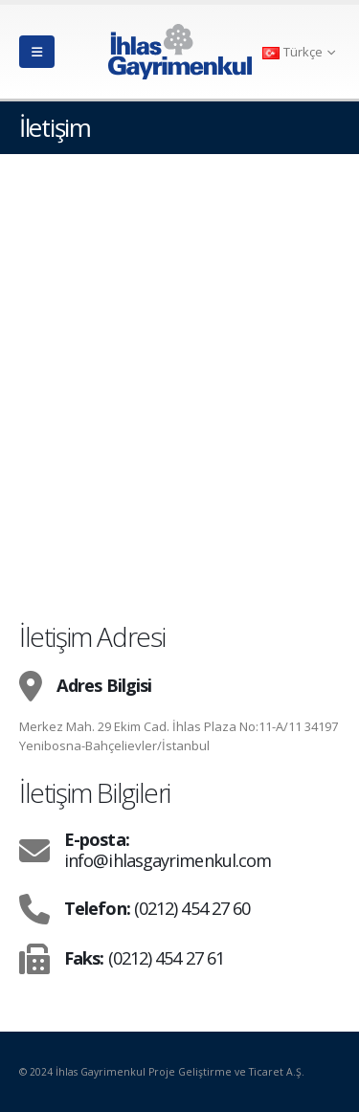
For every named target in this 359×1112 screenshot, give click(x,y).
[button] (37, 51)
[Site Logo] (180, 51)
